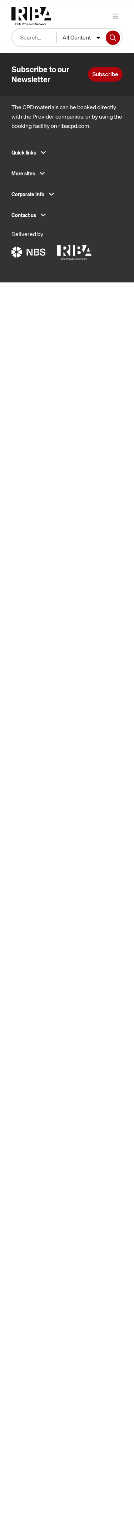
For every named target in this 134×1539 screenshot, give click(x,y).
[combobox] (81, 37)
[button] (67, 154)
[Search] (113, 38)
